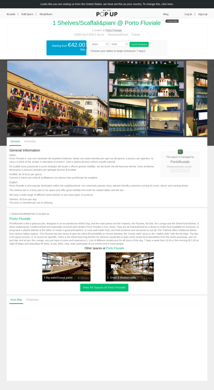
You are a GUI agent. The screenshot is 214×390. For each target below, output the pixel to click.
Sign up (202, 14)
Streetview (32, 299)
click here (167, 4)
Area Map (16, 299)
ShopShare (45, 14)
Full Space (27, 14)
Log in (188, 14)
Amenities (30, 141)
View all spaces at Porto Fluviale (104, 287)
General (15, 141)
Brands (11, 14)
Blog (166, 14)
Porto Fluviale (113, 30)
